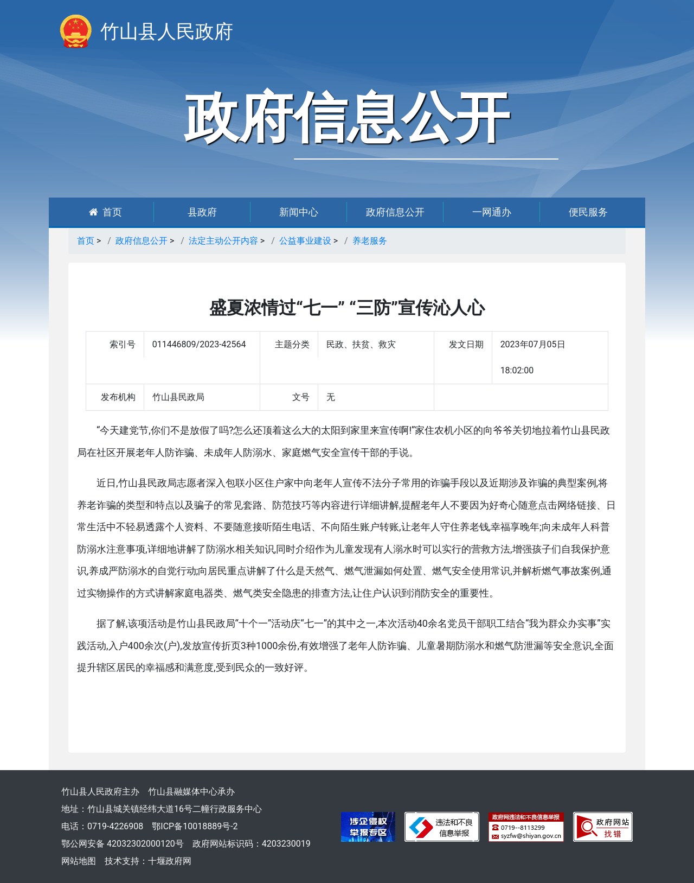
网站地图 (78, 861)
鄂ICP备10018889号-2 (194, 826)
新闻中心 (298, 212)
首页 (105, 212)
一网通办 (491, 212)
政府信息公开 (395, 212)
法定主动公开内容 (223, 241)
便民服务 (588, 212)
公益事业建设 (305, 241)
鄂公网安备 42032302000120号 (122, 843)
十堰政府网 (169, 861)
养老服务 (369, 241)
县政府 (202, 212)
